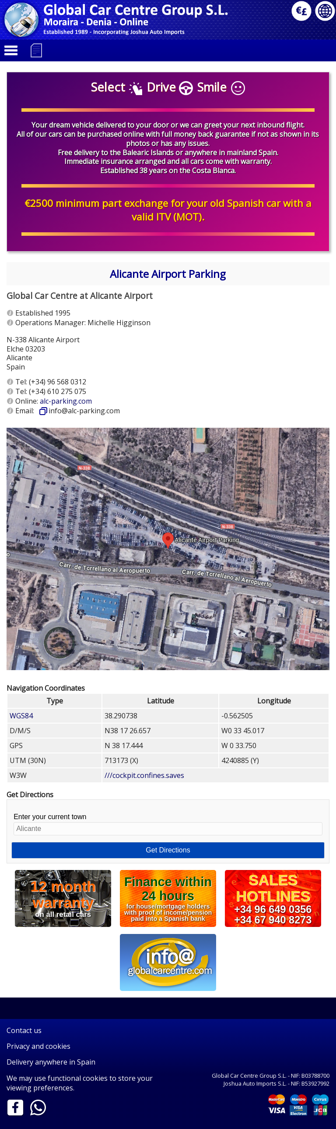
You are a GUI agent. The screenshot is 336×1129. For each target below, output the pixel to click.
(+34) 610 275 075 (57, 391)
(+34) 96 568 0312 (57, 382)
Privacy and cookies (38, 1046)
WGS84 (21, 716)
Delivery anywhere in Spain (51, 1062)
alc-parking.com (66, 401)
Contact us (24, 1030)
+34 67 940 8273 (273, 919)
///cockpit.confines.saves (144, 775)
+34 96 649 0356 (273, 909)
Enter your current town (168, 824)
